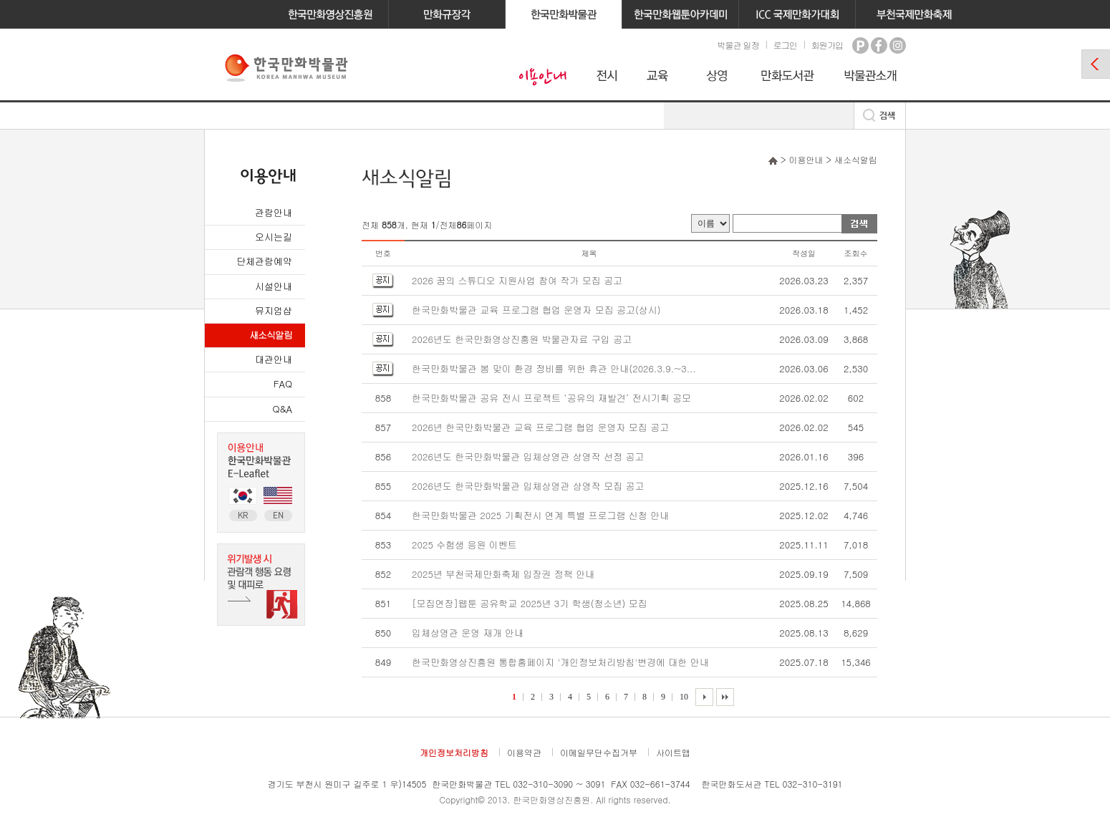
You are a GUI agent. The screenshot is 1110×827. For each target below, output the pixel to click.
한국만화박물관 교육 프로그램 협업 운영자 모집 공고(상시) (536, 309)
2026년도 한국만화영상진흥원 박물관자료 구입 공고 (522, 339)
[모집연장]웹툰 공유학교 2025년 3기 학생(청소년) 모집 (529, 603)
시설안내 (273, 286)
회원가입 (827, 45)
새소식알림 (270, 335)
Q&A (282, 408)
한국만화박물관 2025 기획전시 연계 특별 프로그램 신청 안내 (540, 515)
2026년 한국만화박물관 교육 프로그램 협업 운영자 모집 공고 (540, 427)
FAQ (283, 383)
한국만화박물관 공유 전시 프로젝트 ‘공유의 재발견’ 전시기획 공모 (551, 398)
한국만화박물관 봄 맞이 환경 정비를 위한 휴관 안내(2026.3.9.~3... (554, 368)
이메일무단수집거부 (598, 752)
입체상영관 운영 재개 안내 (467, 632)
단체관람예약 (264, 261)
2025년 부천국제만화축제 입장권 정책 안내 (503, 574)
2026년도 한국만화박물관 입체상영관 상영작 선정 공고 (528, 456)
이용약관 (524, 752)
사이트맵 (673, 752)
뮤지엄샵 (273, 310)
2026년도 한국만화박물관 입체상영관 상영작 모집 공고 (528, 486)
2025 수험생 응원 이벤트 (464, 544)
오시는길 (273, 236)
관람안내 (273, 212)
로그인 (785, 45)
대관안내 (273, 359)
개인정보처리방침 (454, 752)
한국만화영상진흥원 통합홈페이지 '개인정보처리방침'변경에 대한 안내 (560, 662)
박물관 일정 (737, 45)
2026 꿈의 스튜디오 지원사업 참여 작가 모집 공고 (517, 280)
